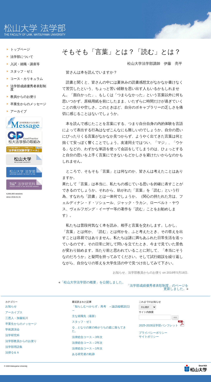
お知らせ (119, 272)
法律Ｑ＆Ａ (12, 352)
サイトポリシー (149, 336)
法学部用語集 (13, 346)
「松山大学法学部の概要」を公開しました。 (92, 282)
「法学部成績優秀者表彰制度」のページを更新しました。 (157, 287)
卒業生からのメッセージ (28, 104)
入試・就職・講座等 (25, 64)
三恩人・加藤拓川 (16, 318)
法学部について (21, 56)
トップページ (20, 49)
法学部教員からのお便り (145, 272)
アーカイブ (18, 111)
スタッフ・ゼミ (21, 71)
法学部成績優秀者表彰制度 (28, 87)
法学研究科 (12, 335)
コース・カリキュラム (26, 78)
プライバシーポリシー (153, 332)
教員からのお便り (23, 96)
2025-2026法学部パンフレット (162, 325)
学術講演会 (12, 329)
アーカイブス (13, 312)
